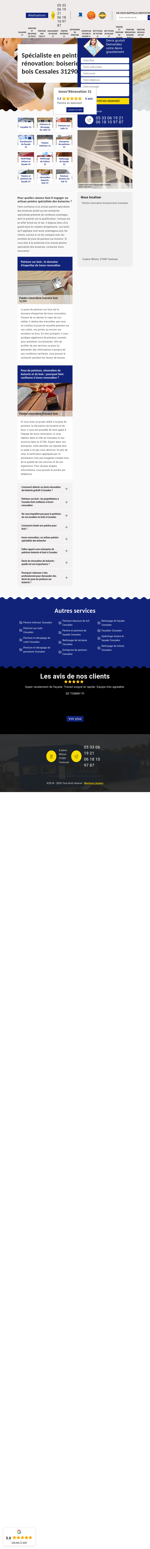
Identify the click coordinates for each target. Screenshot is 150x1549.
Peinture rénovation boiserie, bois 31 (130, 34)
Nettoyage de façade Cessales (113, 622)
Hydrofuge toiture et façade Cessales (113, 638)
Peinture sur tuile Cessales (32, 630)
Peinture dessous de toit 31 (141, 34)
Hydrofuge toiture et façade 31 (86, 33)
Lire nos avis (19, 1542)
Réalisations (37, 15)
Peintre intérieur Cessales (37, 622)
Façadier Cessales (112, 630)
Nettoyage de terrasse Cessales (74, 642)
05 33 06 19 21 (61, 9)
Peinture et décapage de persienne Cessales (36, 649)
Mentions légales (93, 783)
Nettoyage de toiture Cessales (113, 648)
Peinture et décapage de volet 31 (32, 34)
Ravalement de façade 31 (53, 33)
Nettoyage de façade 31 (109, 33)
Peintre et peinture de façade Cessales (74, 632)
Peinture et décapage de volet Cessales (36, 640)
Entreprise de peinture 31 (75, 34)
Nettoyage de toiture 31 (97, 33)
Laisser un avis (75, 110)
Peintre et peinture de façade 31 (119, 34)
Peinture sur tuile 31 (42, 33)
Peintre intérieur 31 (64, 33)
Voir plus (75, 719)
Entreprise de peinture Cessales (74, 652)
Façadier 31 (22, 33)
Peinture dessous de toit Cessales (76, 622)
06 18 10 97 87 (61, 21)
